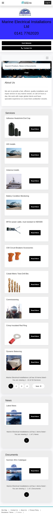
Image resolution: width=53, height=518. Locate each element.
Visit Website (26, 43)
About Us (24, 510)
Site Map (4, 510)
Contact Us (26, 48)
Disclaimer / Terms (7, 512)
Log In (47, 3)
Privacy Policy (34, 510)
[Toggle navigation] (47, 58)
